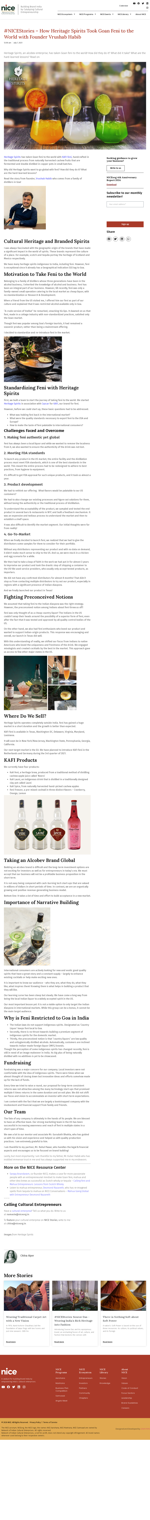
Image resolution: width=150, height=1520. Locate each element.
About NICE (140, 14)
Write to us (115, 168)
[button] (109, 239)
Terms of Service (50, 1422)
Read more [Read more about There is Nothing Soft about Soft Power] (107, 1342)
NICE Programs (87, 14)
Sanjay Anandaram (20, 1173)
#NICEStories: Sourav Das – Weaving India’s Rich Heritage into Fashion (73, 1320)
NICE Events (106, 14)
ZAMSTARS (145, 1428)
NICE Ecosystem (66, 14)
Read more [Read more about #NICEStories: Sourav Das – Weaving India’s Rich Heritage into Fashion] (59, 1342)
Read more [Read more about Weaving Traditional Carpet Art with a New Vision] (11, 1342)
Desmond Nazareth (53, 1187)
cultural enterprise (21, 1211)
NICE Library (124, 14)
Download (111, 184)
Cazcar (45, 403)
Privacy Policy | (36, 1422)
